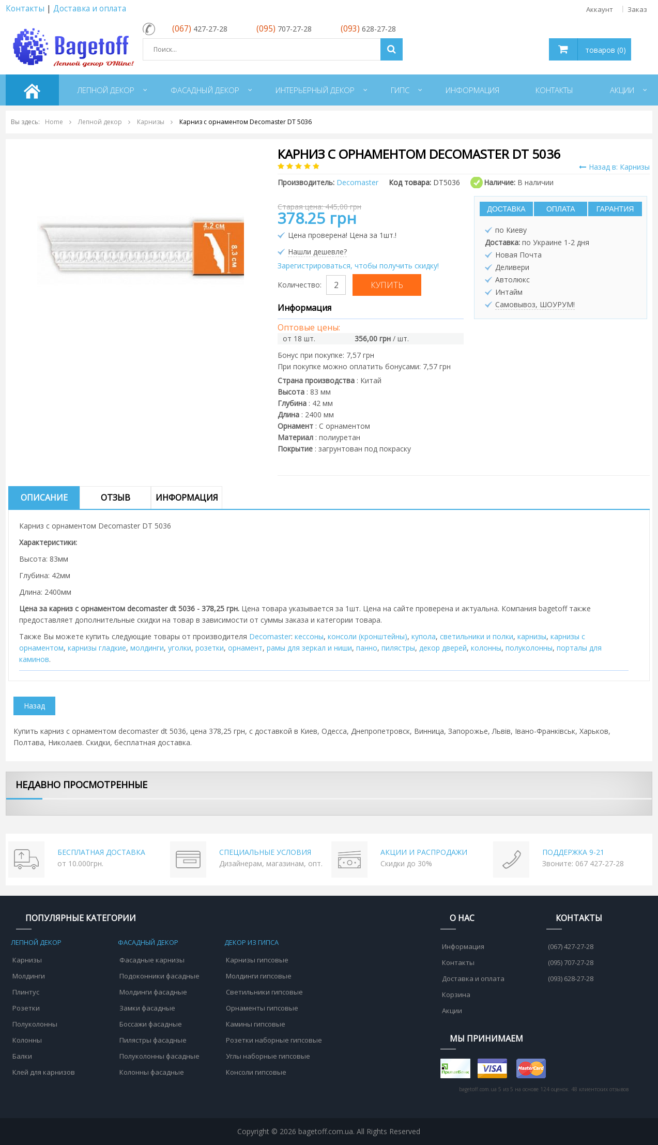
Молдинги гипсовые (259, 976)
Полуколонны (34, 1024)
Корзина (456, 994)
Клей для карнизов (43, 1072)
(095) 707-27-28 (570, 962)
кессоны (309, 636)
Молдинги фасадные (153, 992)
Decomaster (270, 636)
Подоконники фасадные (159, 976)
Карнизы (27, 960)
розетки (209, 648)
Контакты (25, 8)
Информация (187, 497)
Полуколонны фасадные (159, 1056)
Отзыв (115, 497)
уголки (179, 648)
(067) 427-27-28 (570, 946)
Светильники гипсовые (264, 992)
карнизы (531, 636)
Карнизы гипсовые (257, 960)
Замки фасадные (147, 1008)
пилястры (398, 648)
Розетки (26, 1008)
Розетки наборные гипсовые (274, 1040)
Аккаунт (599, 9)
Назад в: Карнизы (614, 167)
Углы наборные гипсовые (268, 1056)
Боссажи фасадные (150, 1024)
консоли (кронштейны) (367, 636)
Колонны (27, 1040)
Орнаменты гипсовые (262, 1008)
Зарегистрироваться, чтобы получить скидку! (358, 265)
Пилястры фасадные (153, 1040)
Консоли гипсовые (256, 1072)
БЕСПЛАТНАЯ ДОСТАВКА (101, 852)
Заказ (637, 9)
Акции (452, 1010)
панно (366, 648)
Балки (22, 1056)
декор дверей (443, 648)
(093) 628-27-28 (570, 978)
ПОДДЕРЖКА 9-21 (573, 852)
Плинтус (25, 992)
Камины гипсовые (255, 1024)
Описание (44, 497)
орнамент (245, 648)
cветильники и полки (476, 636)
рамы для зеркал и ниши (309, 648)
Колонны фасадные (151, 1072)
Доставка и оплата (89, 8)
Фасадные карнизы (152, 960)
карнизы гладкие (97, 648)
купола (423, 636)
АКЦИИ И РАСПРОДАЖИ (423, 852)
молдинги (147, 648)
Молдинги (28, 976)
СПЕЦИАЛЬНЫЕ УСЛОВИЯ (265, 852)
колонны (486, 648)
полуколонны (529, 648)
